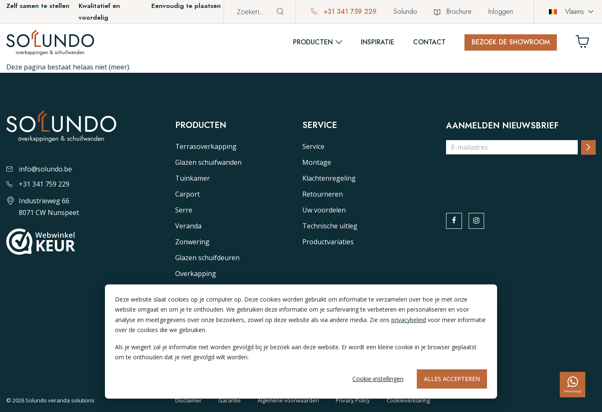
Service (313, 146)
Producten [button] (313, 42)
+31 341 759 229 (344, 11)
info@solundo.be (39, 169)
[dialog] (301, 341)
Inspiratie (377, 42)
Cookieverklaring (408, 400)
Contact (429, 42)
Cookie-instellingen (377, 379)
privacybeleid (408, 320)
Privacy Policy (353, 400)
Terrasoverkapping (206, 146)
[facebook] (455, 221)
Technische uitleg (329, 225)
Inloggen (500, 11)
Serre (183, 210)
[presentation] (509, 177)
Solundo (405, 11)
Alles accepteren (452, 379)
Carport (187, 194)
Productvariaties (328, 241)
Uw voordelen (324, 210)
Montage (316, 162)
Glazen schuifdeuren (207, 257)
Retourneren (322, 194)
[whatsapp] (572, 384)
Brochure (453, 11)
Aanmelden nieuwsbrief (502, 126)
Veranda (188, 225)
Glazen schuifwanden (208, 162)
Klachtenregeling (329, 178)
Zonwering (192, 241)
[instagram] (479, 221)
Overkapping (195, 273)
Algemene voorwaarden (288, 400)
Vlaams (566, 11)
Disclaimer (188, 400)
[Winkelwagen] (586, 44)
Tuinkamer (192, 178)
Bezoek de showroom (511, 42)
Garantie (229, 400)
